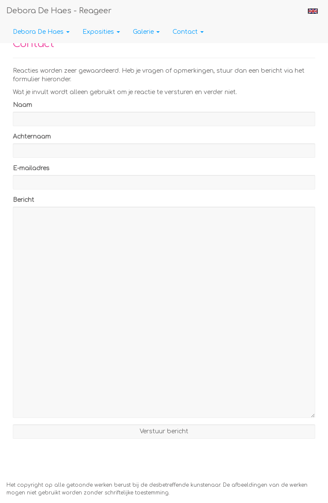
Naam (22, 105)
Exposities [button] (101, 32)
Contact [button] (188, 32)
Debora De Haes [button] (41, 32)
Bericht (23, 200)
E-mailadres (31, 168)
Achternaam (32, 136)
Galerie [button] (146, 32)
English (313, 11)
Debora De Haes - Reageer (58, 10)
